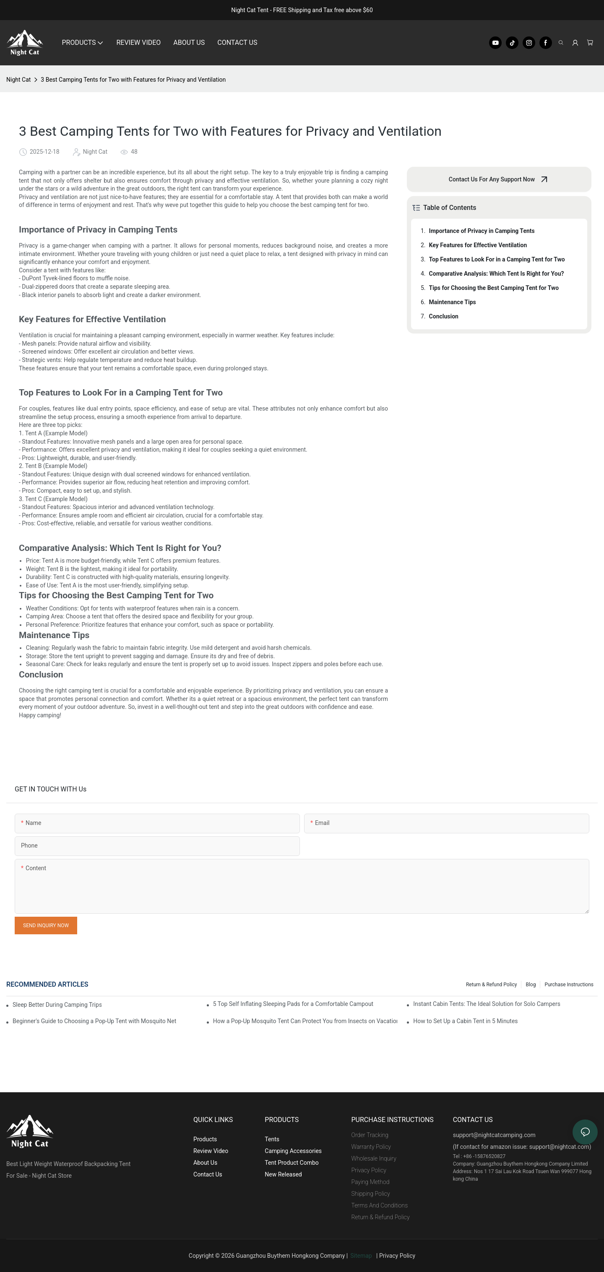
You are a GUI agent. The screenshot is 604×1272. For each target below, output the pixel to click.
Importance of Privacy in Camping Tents (482, 231)
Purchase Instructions (569, 985)
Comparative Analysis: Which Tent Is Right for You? (496, 273)
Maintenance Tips (452, 302)
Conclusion (443, 316)
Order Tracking (370, 1135)
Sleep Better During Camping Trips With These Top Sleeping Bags (57, 1004)
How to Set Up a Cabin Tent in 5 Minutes (465, 1021)
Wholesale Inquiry (373, 1158)
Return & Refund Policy (491, 985)
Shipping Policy (370, 1193)
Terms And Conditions (379, 1205)
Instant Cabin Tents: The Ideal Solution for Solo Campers (486, 1004)
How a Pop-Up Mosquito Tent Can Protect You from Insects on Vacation (305, 1021)
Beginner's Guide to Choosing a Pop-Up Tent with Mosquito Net (94, 1021)
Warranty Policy (371, 1146)
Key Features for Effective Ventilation (478, 245)
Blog (531, 985)
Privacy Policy (368, 1170)
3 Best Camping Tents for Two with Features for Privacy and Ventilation (133, 79)
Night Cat (18, 79)
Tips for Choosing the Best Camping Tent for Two (494, 287)
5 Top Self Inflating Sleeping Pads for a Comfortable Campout (293, 1004)
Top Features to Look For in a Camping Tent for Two (497, 259)
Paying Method (370, 1182)
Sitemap (362, 1255)
